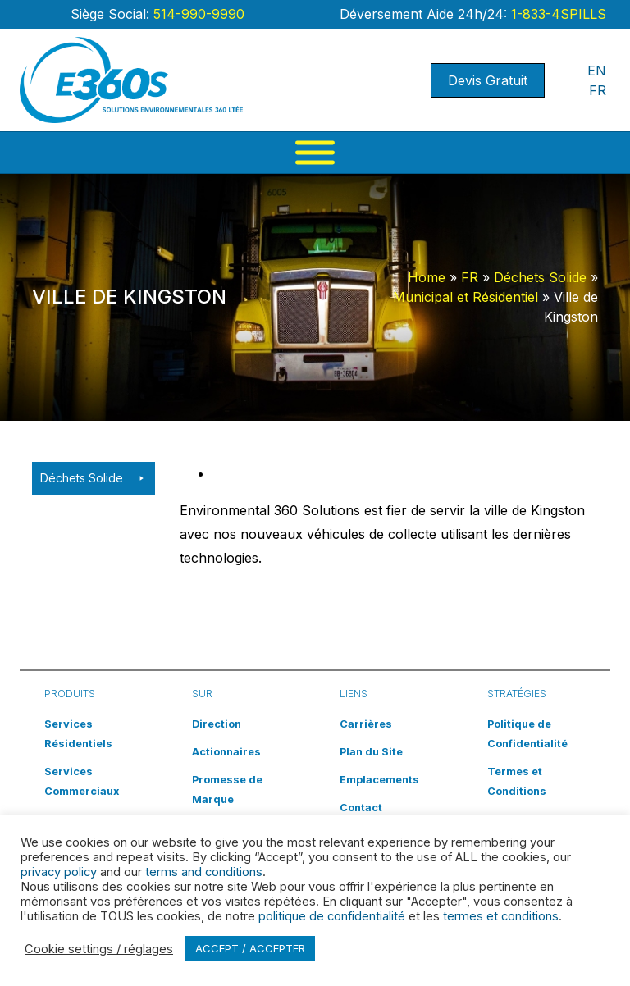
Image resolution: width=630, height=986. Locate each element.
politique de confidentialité (331, 916)
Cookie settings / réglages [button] (99, 949)
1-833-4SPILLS (556, 14)
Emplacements (379, 780)
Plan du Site (371, 752)
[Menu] (315, 153)
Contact (361, 807)
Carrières (366, 724)
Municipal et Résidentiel (465, 297)
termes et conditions (501, 916)
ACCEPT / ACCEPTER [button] (250, 948)
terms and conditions (203, 872)
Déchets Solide (540, 277)
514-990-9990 (196, 14)
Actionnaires (226, 752)
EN (596, 70)
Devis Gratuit (487, 80)
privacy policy (59, 872)
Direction (216, 724)
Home (426, 277)
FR (597, 90)
